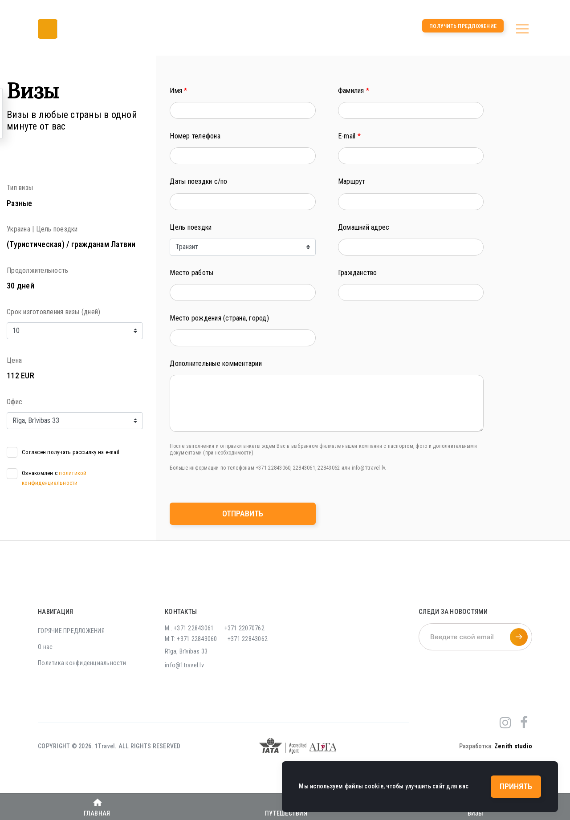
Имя (178, 90)
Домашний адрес (364, 227)
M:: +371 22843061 (189, 628)
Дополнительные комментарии (216, 363)
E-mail (349, 136)
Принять (516, 786)
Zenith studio (513, 746)
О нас (45, 646)
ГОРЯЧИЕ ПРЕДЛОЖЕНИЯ (71, 630)
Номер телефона (195, 136)
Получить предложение (463, 26)
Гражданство (357, 272)
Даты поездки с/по (198, 181)
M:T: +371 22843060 (191, 638)
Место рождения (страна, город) (219, 318)
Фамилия (353, 90)
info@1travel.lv (184, 665)
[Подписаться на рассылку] (519, 637)
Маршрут (352, 181)
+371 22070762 (244, 628)
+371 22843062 (248, 638)
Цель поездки (191, 227)
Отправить (242, 513)
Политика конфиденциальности (82, 662)
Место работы (191, 272)
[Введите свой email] (475, 636)
